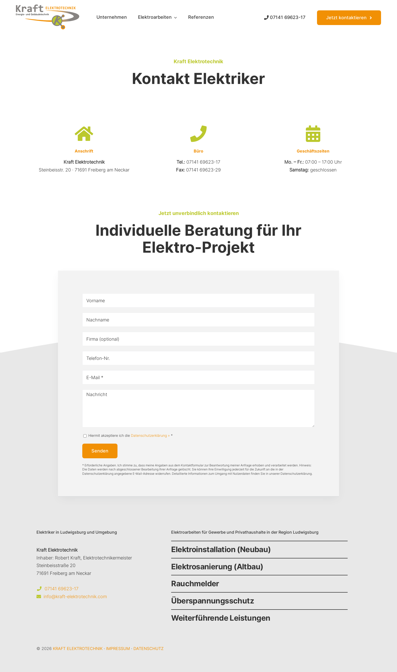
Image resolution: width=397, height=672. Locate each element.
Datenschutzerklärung (296, 473)
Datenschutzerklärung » (150, 435)
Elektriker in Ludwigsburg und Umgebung (76, 532)
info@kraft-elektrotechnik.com (75, 596)
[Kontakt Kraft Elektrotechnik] (349, 17)
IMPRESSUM (118, 648)
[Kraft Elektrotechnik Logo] (47, 6)
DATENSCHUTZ (148, 648)
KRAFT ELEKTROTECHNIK (78, 648)
